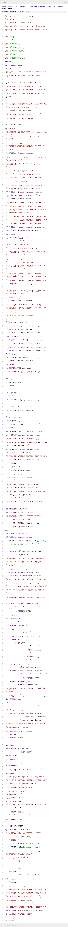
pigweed (3, 6)
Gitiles (8, 925)
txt (62, 925)
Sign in (65, 2)
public (55, 6)
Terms (15, 925)
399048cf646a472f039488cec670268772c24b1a (32, 6)
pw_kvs (50, 6)
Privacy (11, 925)
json (66, 925)
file (29, 11)
